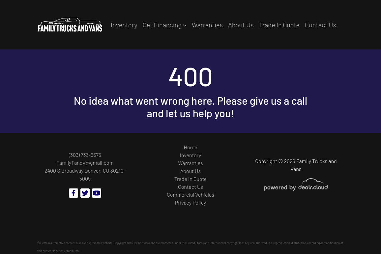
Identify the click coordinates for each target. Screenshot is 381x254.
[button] (164, 24)
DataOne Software (138, 243)
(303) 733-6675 (85, 155)
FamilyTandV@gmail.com (84, 162)
